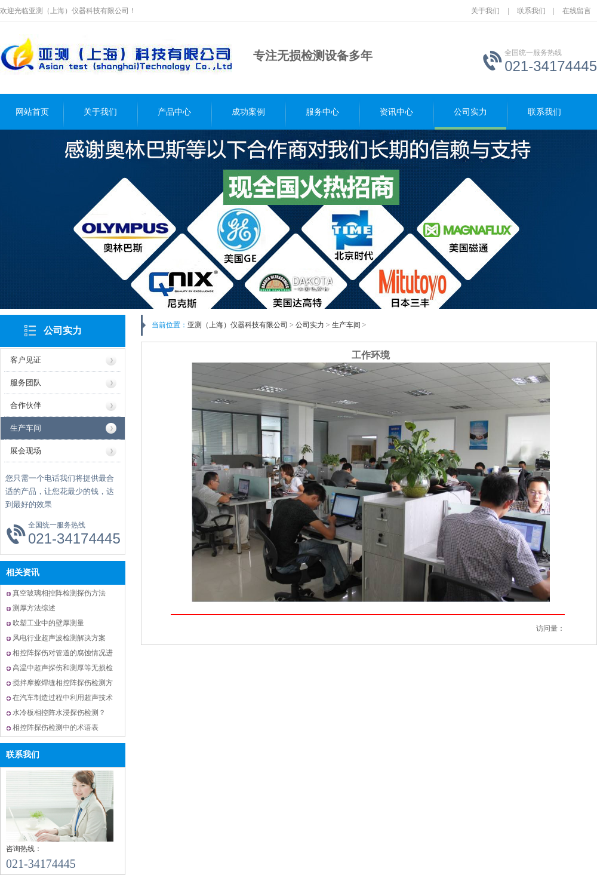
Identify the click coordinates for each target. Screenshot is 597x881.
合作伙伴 (25, 405)
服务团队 (25, 382)
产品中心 (174, 112)
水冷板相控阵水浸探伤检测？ (59, 712)
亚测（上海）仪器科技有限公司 (237, 325)
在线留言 (576, 11)
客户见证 (25, 359)
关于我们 (485, 11)
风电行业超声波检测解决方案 (59, 638)
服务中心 (322, 112)
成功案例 (248, 112)
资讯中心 (396, 112)
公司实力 (470, 112)
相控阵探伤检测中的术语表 (56, 727)
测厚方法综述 (34, 608)
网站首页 (32, 112)
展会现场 (25, 450)
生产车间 (25, 427)
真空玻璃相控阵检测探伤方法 (59, 593)
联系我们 (531, 11)
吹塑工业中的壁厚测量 (48, 623)
